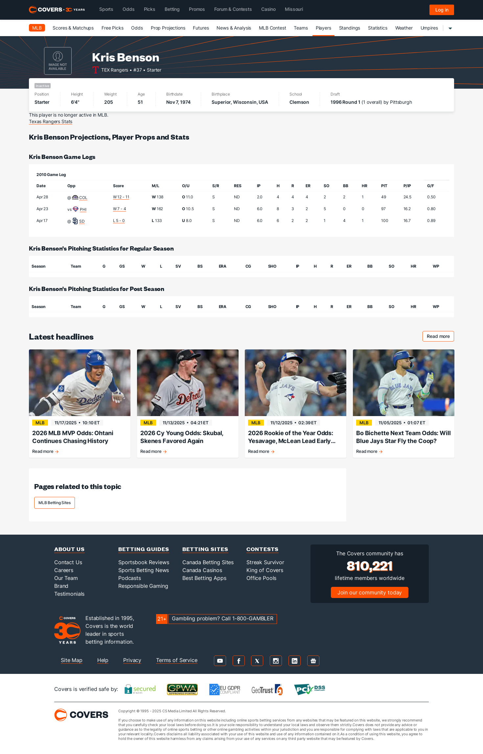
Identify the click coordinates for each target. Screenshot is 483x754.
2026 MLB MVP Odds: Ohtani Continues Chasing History (72, 437)
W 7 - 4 (119, 208)
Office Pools (261, 578)
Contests (262, 549)
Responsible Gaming (143, 586)
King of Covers (264, 570)
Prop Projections (168, 28)
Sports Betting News (143, 570)
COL (83, 197)
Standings (349, 28)
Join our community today (369, 592)
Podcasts (129, 578)
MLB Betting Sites (54, 502)
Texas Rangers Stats (50, 121)
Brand (61, 586)
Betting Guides (143, 549)
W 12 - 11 (121, 196)
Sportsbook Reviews (143, 562)
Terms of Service (176, 660)
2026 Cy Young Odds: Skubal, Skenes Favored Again (181, 437)
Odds (137, 28)
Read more (440, 337)
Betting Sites (205, 549)
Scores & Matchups (73, 28)
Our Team (66, 578)
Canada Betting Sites (208, 562)
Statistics (377, 28)
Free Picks (113, 28)
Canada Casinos (202, 570)
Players (323, 28)
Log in (441, 9)
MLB (37, 28)
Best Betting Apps (204, 578)
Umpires (429, 28)
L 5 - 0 (119, 220)
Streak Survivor (265, 562)
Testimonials (69, 593)
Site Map (71, 660)
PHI (83, 209)
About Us (69, 549)
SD (82, 221)
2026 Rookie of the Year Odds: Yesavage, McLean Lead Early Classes (290, 437)
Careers (63, 570)
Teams (301, 28)
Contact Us (68, 562)
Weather (404, 28)
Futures (201, 28)
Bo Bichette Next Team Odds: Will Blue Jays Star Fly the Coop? (403, 437)
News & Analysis (234, 28)
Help (102, 660)
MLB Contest (272, 28)
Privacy (132, 660)
